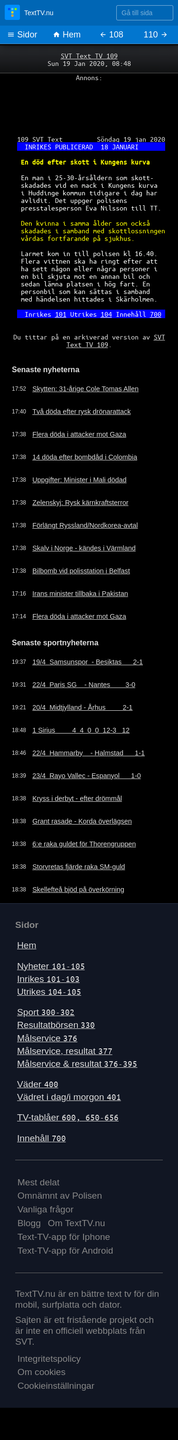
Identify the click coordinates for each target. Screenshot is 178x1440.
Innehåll (41, 1138)
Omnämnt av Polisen (60, 1196)
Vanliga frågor (46, 1209)
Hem (67, 34)
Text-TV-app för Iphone (64, 1237)
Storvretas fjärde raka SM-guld (78, 867)
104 (106, 314)
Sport (46, 1012)
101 (60, 314)
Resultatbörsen (56, 1025)
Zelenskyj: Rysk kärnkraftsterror (80, 502)
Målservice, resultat (64, 1051)
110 (156, 34)
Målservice (47, 1038)
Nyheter (51, 966)
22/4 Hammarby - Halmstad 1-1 (88, 753)
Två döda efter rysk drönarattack (81, 411)
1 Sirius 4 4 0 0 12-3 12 (81, 730)
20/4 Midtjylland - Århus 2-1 (82, 707)
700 (155, 314)
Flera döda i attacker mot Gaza (79, 434)
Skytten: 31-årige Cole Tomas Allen (85, 389)
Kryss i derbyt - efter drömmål (77, 798)
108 (111, 34)
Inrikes (48, 979)
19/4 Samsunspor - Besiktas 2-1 (87, 662)
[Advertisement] (89, 104)
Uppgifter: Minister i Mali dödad (79, 480)
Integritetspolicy (49, 1359)
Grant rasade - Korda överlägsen (82, 821)
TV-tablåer (68, 1117)
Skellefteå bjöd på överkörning (78, 889)
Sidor (22, 34)
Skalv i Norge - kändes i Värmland (84, 548)
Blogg (29, 1223)
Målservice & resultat (77, 1064)
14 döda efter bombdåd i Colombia (84, 457)
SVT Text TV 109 (89, 55)
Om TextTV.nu (76, 1223)
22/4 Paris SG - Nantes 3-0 (83, 684)
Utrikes (49, 992)
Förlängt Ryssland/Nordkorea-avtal (85, 525)
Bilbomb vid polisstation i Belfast (81, 571)
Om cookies (42, 1372)
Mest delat (39, 1182)
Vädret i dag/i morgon (69, 1097)
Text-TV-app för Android (65, 1251)
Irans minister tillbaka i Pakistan (80, 593)
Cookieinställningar (56, 1386)
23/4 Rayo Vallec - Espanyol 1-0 (86, 776)
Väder (37, 1084)
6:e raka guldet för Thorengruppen (84, 844)
